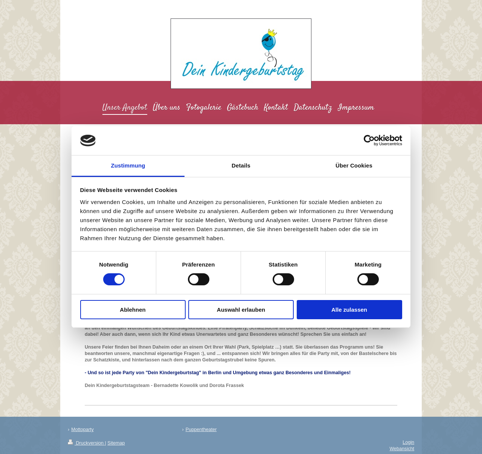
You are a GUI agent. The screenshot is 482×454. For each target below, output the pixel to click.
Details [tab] (241, 165)
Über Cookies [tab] (354, 165)
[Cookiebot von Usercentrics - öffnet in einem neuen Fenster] (369, 140)
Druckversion (86, 443)
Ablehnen (132, 309)
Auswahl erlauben (241, 309)
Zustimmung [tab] (128, 165)
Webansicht (401, 448)
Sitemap (116, 443)
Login (408, 442)
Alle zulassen (349, 309)
